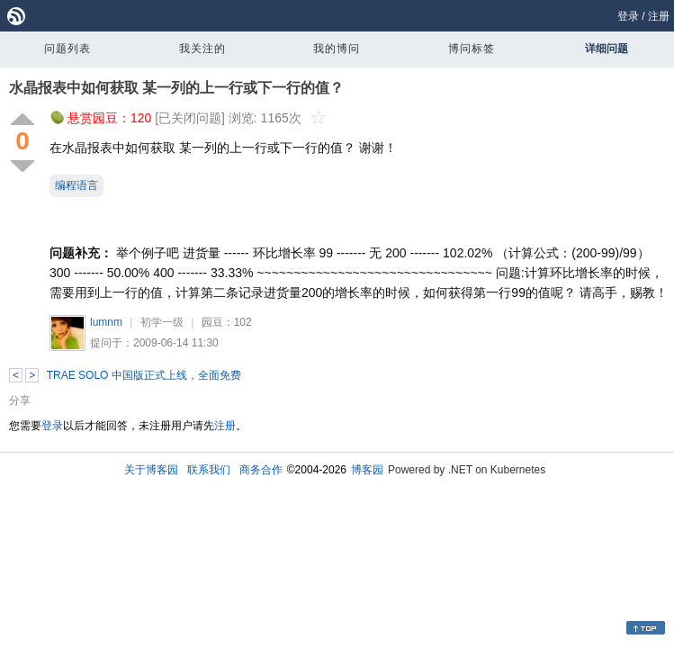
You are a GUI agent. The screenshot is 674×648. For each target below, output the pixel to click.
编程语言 (76, 185)
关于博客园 (151, 470)
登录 (628, 16)
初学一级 (162, 322)
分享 (20, 400)
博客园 (367, 470)
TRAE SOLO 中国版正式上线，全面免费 (144, 375)
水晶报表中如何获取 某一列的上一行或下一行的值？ (176, 87)
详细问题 (606, 48)
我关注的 (202, 48)
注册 (659, 16)
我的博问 (336, 48)
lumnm (106, 322)
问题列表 (67, 48)
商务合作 (261, 470)
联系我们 (208, 470)
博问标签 (471, 48)
